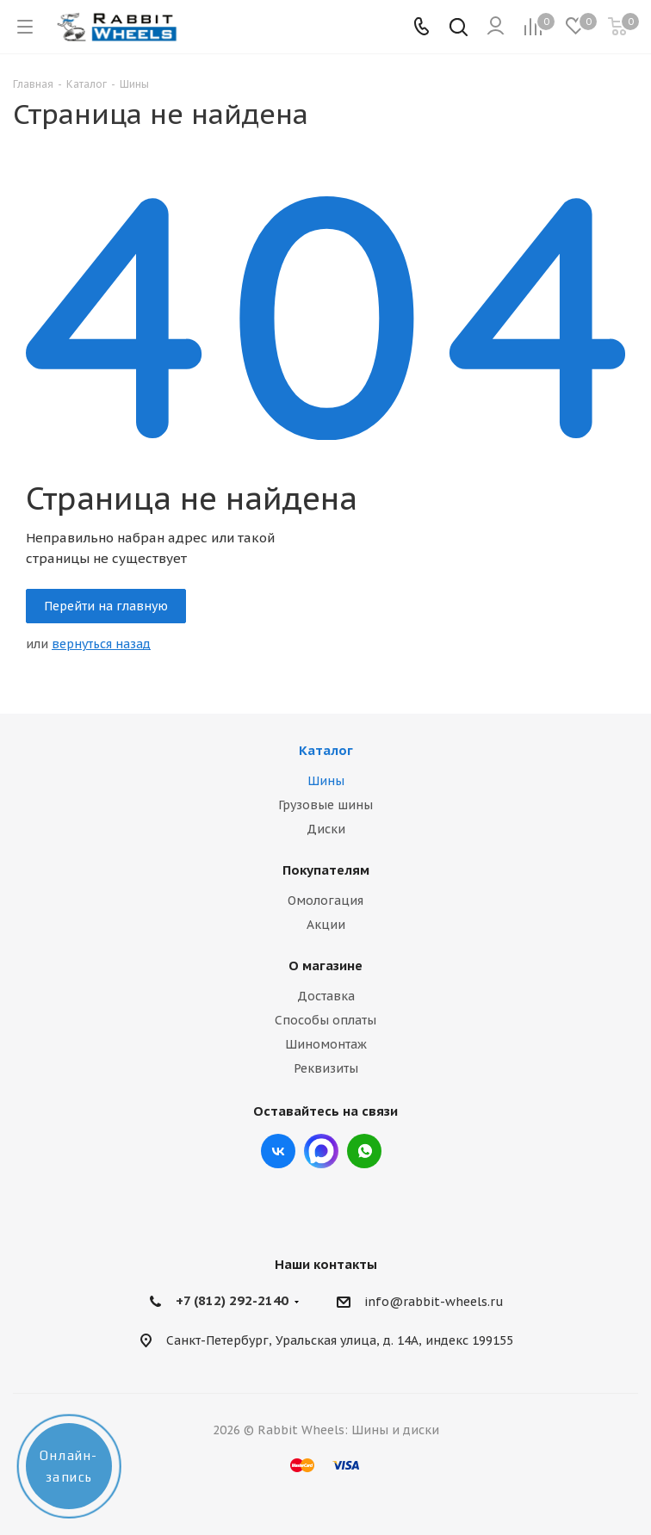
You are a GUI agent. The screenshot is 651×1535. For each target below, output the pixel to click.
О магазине (325, 965)
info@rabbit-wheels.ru (434, 1302)
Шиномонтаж (326, 1044)
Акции (326, 924)
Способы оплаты (325, 1020)
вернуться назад (101, 644)
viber (364, 1151)
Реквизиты (326, 1068)
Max (321, 1151)
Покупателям (325, 870)
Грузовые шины (325, 805)
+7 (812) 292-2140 (232, 1300)
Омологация (325, 900)
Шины (325, 781)
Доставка (326, 996)
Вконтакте (278, 1151)
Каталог (326, 750)
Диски (326, 829)
